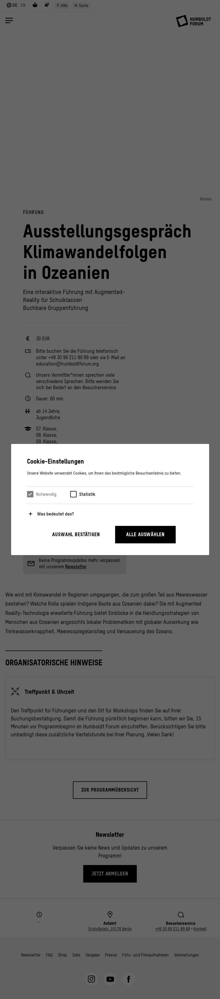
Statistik (87, 494)
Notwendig (46, 494)
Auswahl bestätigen (76, 534)
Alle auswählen (145, 534)
